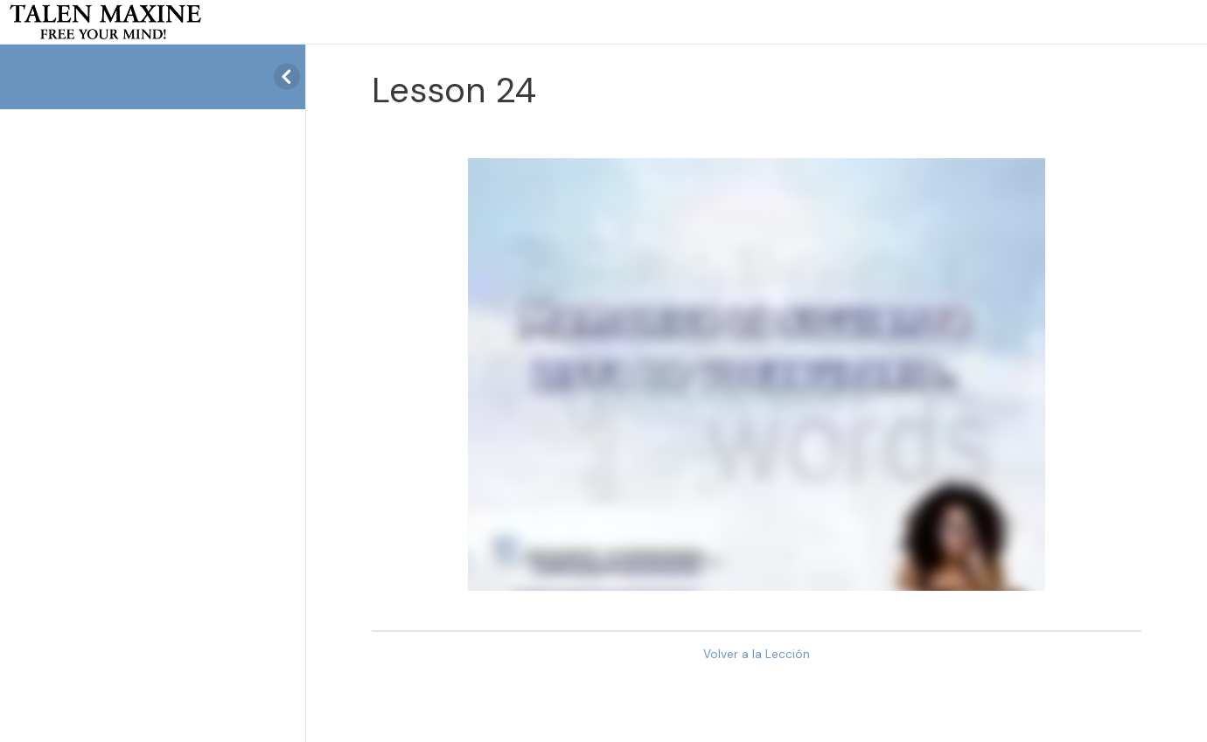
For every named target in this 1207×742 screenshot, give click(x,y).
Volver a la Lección (756, 654)
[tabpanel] (756, 374)
